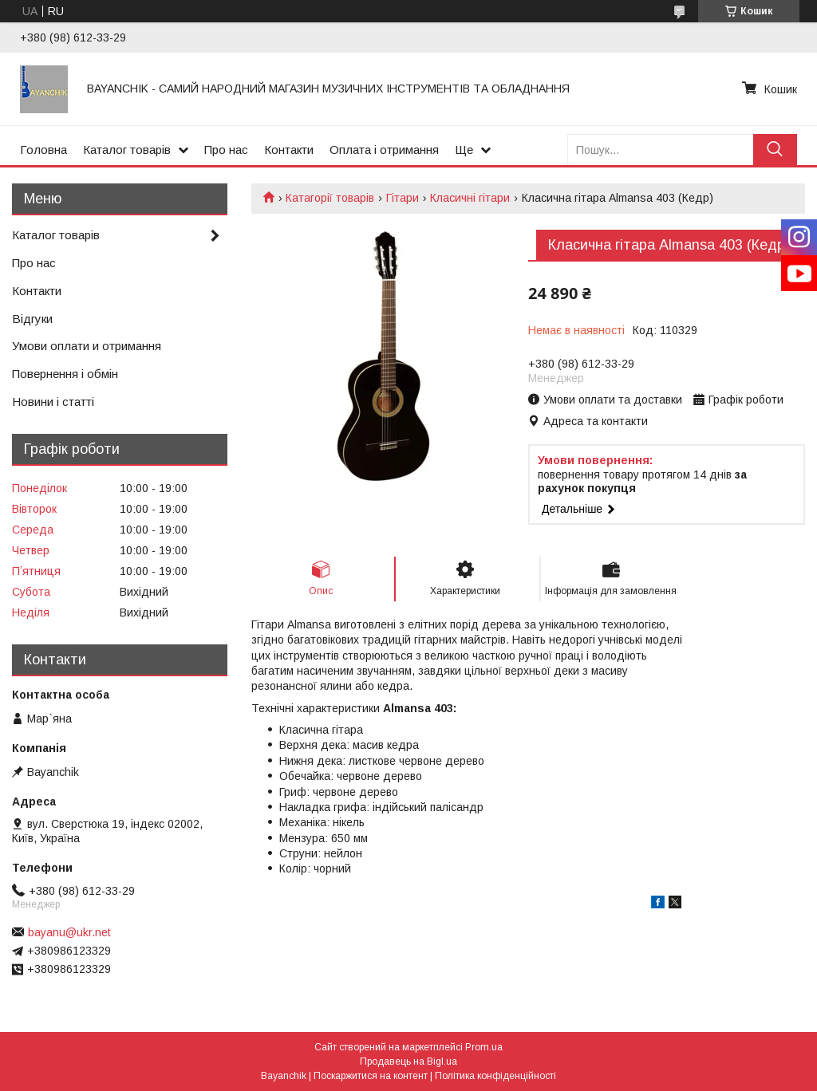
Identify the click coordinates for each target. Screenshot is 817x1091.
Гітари (402, 197)
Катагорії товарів (330, 197)
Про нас (226, 149)
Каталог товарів (127, 149)
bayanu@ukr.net (69, 932)
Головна (43, 149)
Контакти (289, 149)
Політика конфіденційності (495, 1075)
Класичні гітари (470, 197)
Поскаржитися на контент (371, 1075)
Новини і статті (53, 401)
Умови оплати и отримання (86, 346)
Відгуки (32, 318)
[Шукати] (775, 149)
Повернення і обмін (65, 373)
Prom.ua (484, 1047)
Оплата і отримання (384, 149)
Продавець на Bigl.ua (408, 1061)
